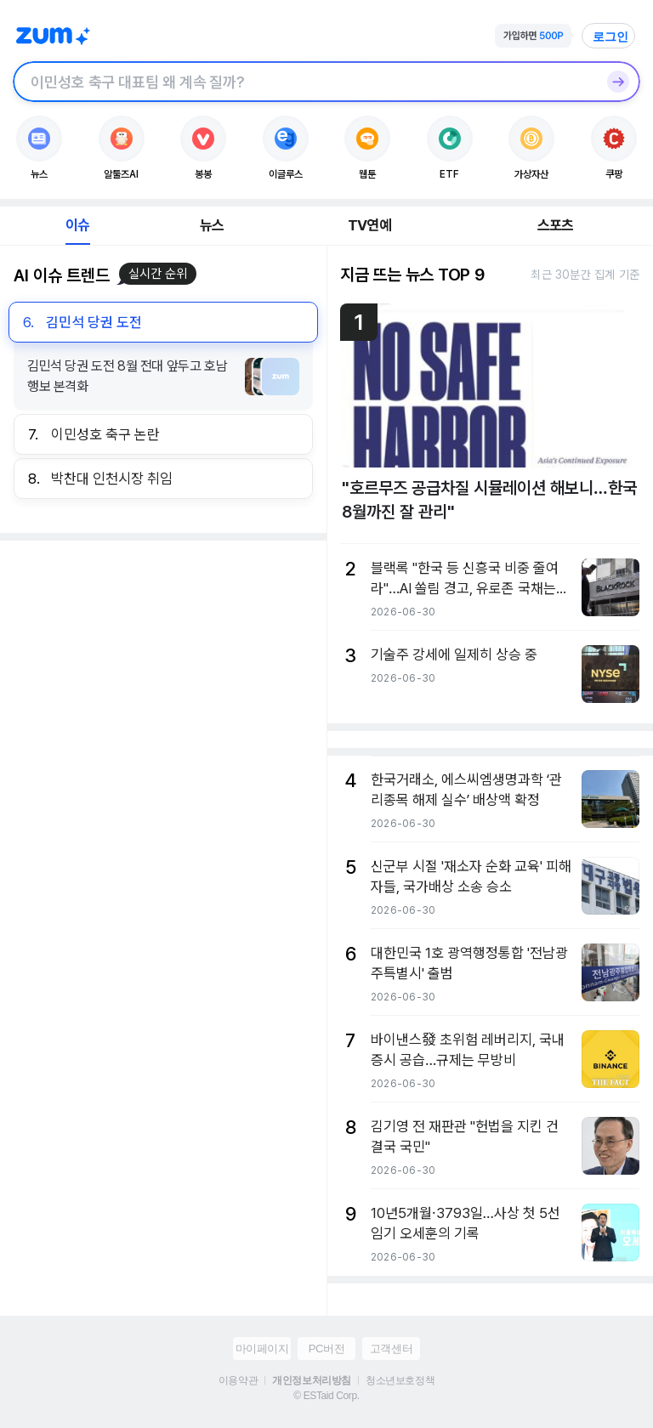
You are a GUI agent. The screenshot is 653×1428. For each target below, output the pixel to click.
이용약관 (238, 1380)
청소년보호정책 (400, 1380)
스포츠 (555, 225)
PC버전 (326, 1348)
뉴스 (212, 225)
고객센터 (391, 1348)
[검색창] (304, 81)
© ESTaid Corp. (326, 1396)
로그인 (610, 36)
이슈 (77, 225)
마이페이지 (262, 1348)
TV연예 (369, 225)
